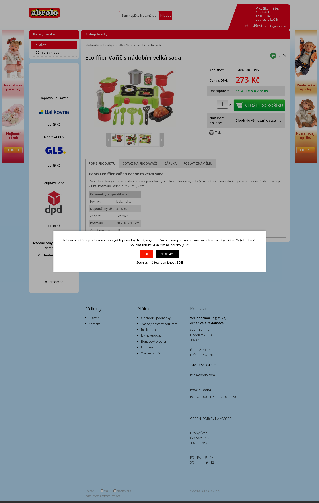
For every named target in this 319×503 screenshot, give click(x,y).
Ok (147, 254)
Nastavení (167, 254)
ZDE (180, 262)
